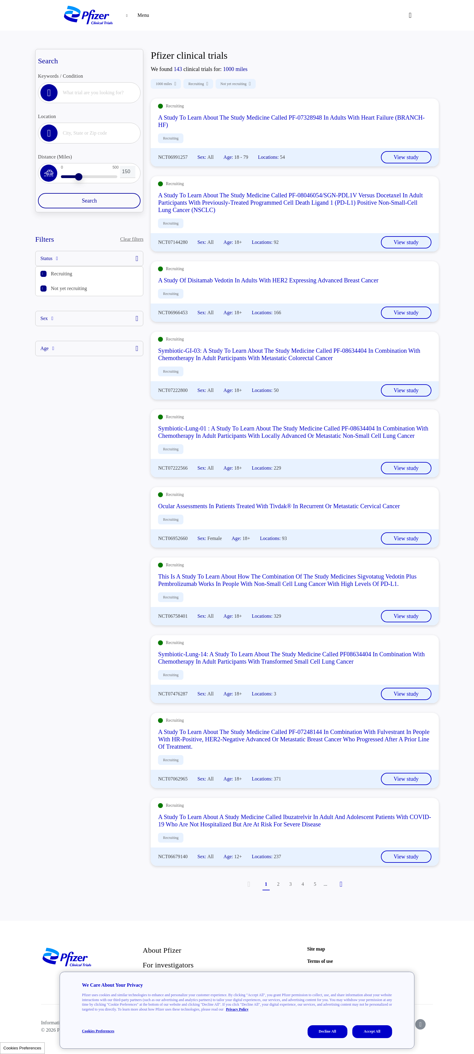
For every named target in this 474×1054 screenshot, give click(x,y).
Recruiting (61, 273)
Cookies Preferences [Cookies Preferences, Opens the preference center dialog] (98, 1031)
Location (47, 116)
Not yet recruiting (69, 288)
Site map (316, 949)
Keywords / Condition (60, 76)
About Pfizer (162, 950)
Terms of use (320, 961)
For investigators (168, 965)
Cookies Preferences (22, 1048)
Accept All (372, 1031)
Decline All (327, 1031)
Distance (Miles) (55, 156)
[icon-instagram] (420, 1024)
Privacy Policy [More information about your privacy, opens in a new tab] (237, 1009)
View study (406, 157)
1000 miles (166, 83)
